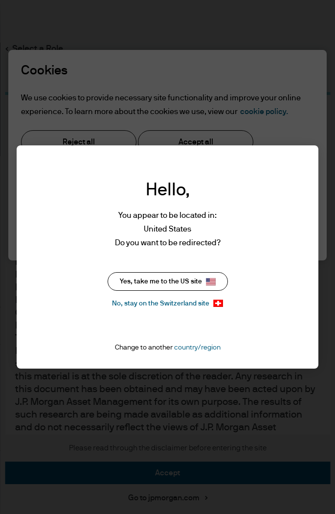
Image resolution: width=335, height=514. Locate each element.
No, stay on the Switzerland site (167, 303)
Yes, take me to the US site (168, 281)
